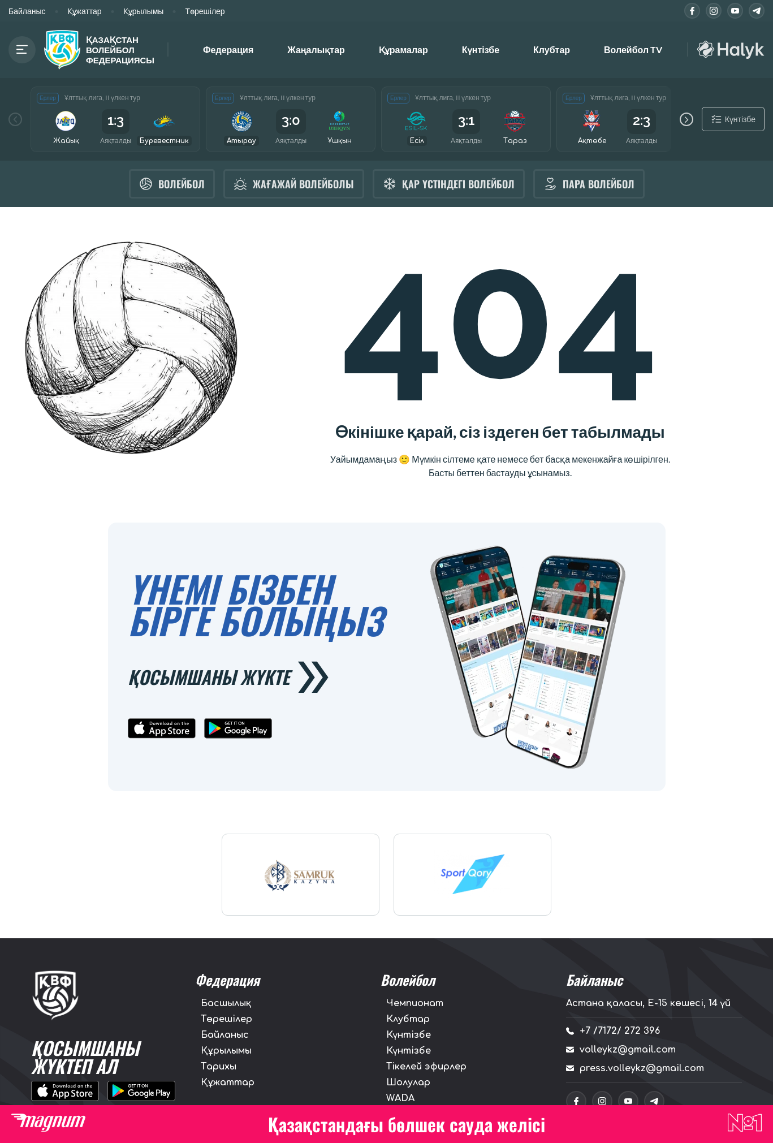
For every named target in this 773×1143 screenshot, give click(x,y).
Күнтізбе (480, 49)
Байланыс (27, 11)
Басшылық (226, 1004)
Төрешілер (204, 11)
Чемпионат (414, 1004)
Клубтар (551, 49)
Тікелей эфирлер (426, 1067)
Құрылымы (143, 11)
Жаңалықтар (316, 49)
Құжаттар (84, 11)
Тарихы (218, 1067)
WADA (400, 1099)
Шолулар (408, 1083)
